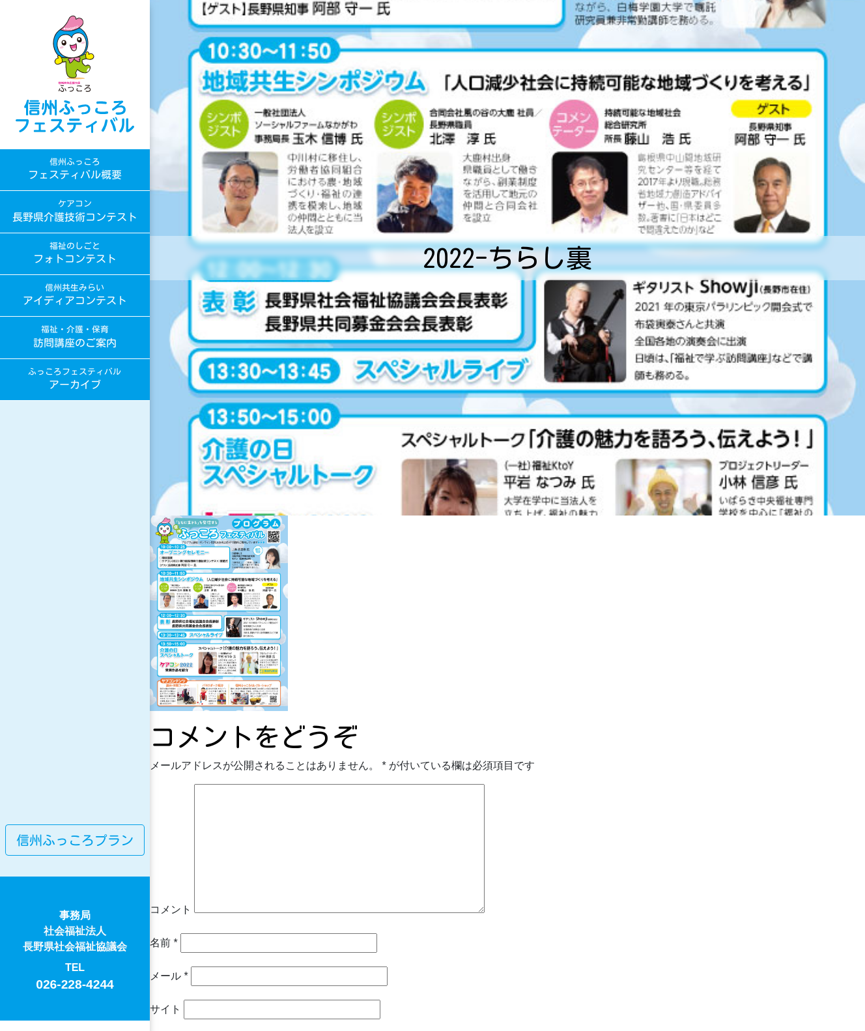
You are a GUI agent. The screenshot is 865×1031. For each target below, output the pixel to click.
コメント (170, 909)
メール (169, 975)
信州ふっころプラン (75, 840)
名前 (164, 942)
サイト (165, 1009)
